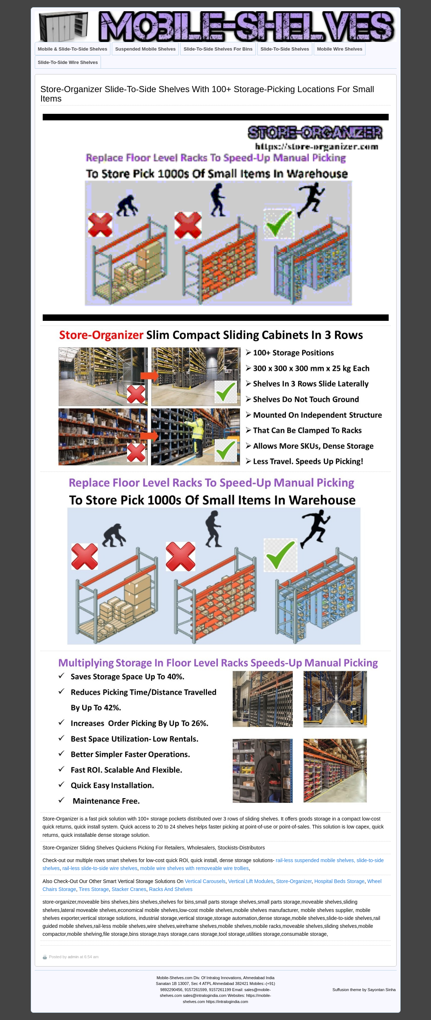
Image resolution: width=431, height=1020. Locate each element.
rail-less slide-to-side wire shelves (99, 868)
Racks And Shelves (171, 889)
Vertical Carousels (205, 881)
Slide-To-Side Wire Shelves (68, 62)
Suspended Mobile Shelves (145, 49)
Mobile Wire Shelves (339, 49)
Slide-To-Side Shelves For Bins (218, 49)
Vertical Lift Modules (250, 881)
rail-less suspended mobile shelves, (315, 860)
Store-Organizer (294, 881)
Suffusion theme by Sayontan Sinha (364, 989)
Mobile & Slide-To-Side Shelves (72, 49)
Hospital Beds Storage (339, 881)
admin (73, 957)
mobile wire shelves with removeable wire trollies (194, 868)
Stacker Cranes (128, 889)
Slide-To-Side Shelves (285, 49)
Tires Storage (94, 889)
